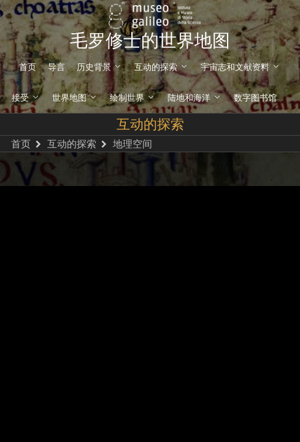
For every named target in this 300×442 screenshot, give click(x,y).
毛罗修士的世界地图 (150, 41)
